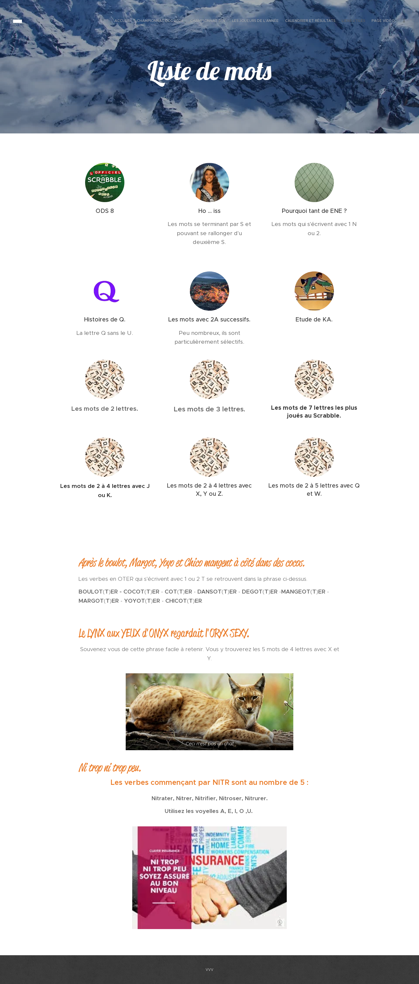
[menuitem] (360, 21)
